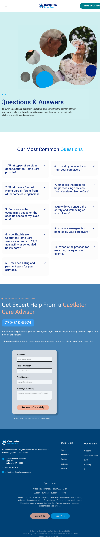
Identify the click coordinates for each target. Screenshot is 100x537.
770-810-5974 (18, 324)
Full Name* (27, 354)
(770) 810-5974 (11, 471)
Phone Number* (29, 366)
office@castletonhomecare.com (18, 475)
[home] (48, 6)
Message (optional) (31, 388)
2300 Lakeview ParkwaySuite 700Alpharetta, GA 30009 (16, 464)
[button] (5, 5)
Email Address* (29, 377)
